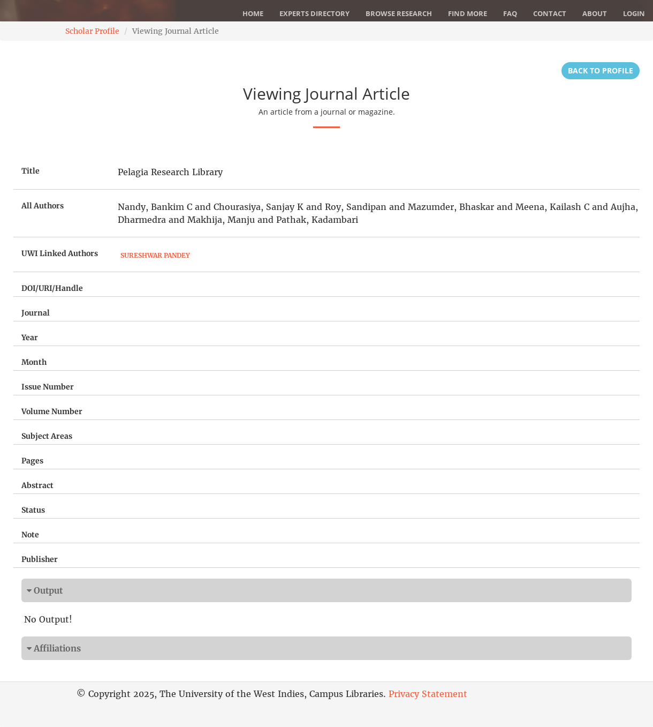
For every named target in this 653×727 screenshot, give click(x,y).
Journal (35, 313)
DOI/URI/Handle (52, 288)
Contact (549, 13)
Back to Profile (600, 70)
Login (634, 13)
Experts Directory (314, 13)
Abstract (37, 485)
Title (30, 171)
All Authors (42, 206)
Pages (32, 461)
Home (252, 13)
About (594, 13)
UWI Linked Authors (59, 253)
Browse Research (399, 13)
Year (29, 337)
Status (33, 510)
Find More (467, 13)
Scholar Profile (92, 31)
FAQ (510, 13)
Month (34, 362)
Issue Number (47, 387)
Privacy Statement (428, 693)
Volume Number (51, 411)
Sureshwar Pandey (155, 255)
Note (30, 534)
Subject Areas (46, 436)
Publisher (39, 559)
